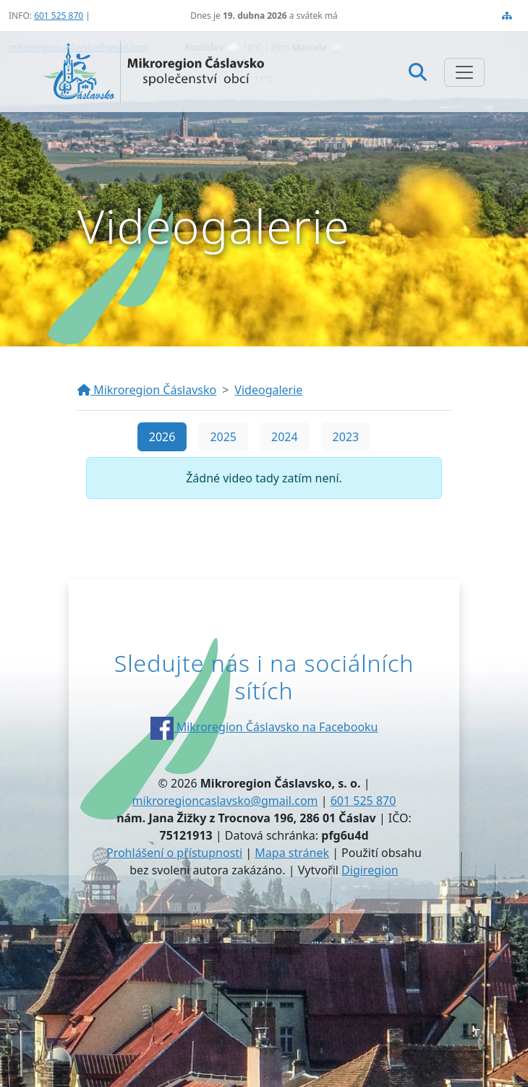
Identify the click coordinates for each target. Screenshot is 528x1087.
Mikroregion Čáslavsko (146, 390)
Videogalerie (268, 390)
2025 (223, 437)
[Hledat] (418, 71)
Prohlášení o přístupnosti (174, 853)
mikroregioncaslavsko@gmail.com (225, 801)
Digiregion (370, 870)
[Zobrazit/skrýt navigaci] (464, 72)
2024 (284, 437)
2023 (346, 437)
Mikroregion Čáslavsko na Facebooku (264, 727)
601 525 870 (58, 15)
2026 (162, 437)
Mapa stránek (292, 853)
